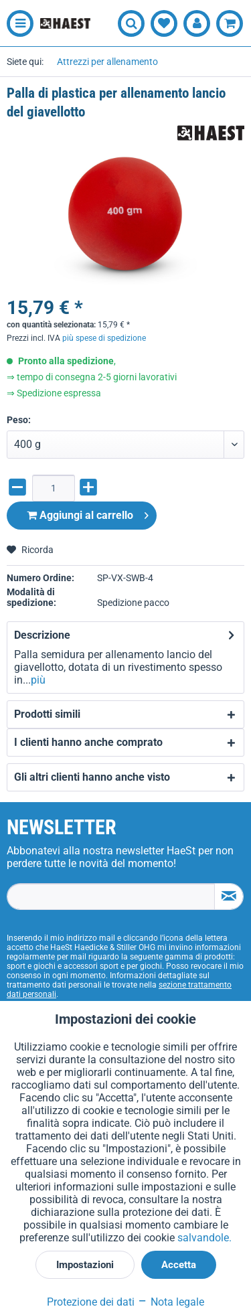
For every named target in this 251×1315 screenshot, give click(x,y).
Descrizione (42, 635)
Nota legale (170, 1302)
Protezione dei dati (91, 1302)
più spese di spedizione (104, 338)
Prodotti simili (47, 714)
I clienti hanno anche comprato (88, 742)
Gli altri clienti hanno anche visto (92, 777)
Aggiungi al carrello (88, 513)
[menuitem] (16, 23)
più (38, 680)
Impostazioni (85, 1265)
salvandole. (204, 1237)
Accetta (178, 1265)
